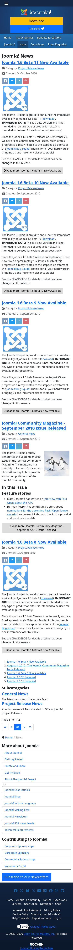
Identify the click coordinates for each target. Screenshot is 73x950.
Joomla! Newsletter (16, 816)
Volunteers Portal (15, 866)
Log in (57, 918)
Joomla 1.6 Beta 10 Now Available (35, 182)
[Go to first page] (5, 727)
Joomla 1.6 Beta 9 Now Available (34, 303)
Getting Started (14, 759)
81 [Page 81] (17, 727)
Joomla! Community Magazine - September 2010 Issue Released (34, 425)
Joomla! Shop (13, 796)
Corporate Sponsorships (19, 846)
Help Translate (20, 918)
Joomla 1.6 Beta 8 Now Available (34, 542)
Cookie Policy (21, 914)
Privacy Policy (52, 910)
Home (7, 37)
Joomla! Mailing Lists (17, 810)
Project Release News (31, 68)
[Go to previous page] (11, 727)
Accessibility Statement (27, 910)
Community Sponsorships (20, 859)
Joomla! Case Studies (17, 790)
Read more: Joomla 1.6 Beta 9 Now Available (32, 411)
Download (36, 21)
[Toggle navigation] (6, 3)
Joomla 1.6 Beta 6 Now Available (26, 673)
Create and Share (15, 766)
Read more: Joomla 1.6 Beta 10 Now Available (32, 290)
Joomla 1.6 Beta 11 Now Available (35, 62)
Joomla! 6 (9, 44)
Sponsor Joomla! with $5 (45, 914)
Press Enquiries (57, 44)
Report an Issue (41, 918)
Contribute (37, 44)
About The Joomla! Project (20, 779)
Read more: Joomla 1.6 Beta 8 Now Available (32, 650)
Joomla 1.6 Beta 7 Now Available (26, 661)
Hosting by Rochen (36, 948)
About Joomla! (24, 37)
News (23, 44)
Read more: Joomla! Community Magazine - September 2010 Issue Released (36, 528)
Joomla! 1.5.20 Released (21, 677)
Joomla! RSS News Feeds (19, 823)
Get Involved (12, 772)
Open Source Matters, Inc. (39, 934)
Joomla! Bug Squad (18, 148)
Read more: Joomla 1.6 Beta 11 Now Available (32, 170)
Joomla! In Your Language (20, 803)
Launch (36, 29)
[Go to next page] (24, 727)
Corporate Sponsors (17, 853)
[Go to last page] (30, 727)
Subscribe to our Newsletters (26, 877)
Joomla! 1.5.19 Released (21, 681)
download (48, 118)
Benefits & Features (49, 37)
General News (26, 433)
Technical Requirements (19, 830)
